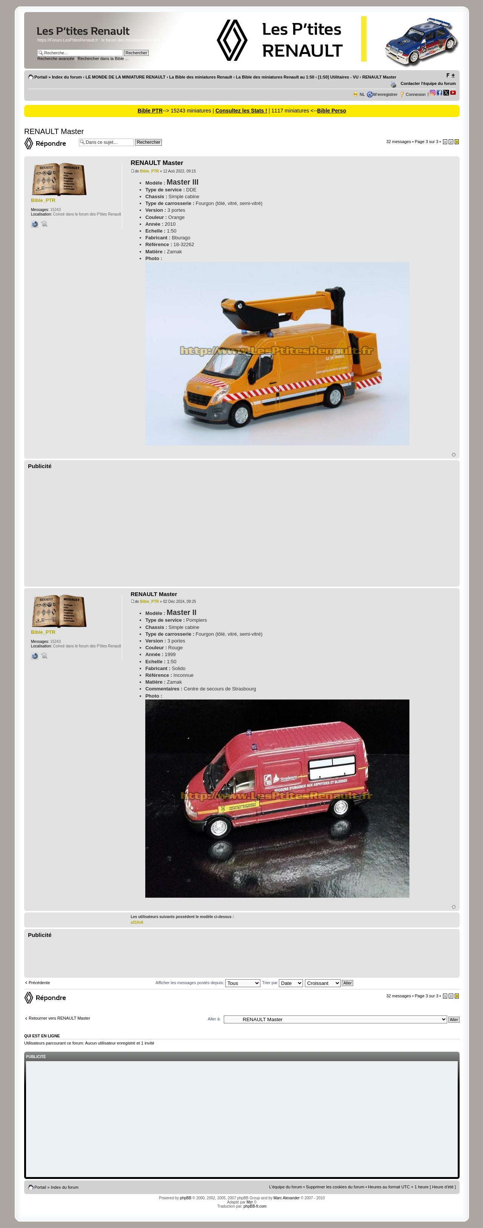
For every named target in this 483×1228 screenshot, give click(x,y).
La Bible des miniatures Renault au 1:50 (275, 77)
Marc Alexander (287, 1198)
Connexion (416, 94)
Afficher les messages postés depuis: (207, 982)
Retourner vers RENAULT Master (59, 1018)
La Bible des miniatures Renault (200, 77)
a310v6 (137, 922)
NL (362, 94)
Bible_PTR (149, 171)
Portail (40, 77)
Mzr (249, 1202)
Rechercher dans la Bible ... (103, 58)
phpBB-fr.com (255, 1206)
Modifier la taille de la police (450, 75)
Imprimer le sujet (395, 85)
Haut (454, 455)
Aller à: (214, 1019)
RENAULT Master (379, 77)
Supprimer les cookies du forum (335, 1187)
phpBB (185, 1198)
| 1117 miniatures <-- (292, 111)
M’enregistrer (385, 94)
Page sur (426, 141)
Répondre (49, 143)
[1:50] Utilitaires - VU (338, 77)
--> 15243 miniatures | (189, 111)
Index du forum (67, 77)
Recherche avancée (55, 58)
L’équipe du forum (285, 1187)
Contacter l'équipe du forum (428, 83)
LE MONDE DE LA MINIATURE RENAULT (126, 77)
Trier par (282, 982)
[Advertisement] (242, 528)
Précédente (39, 982)
